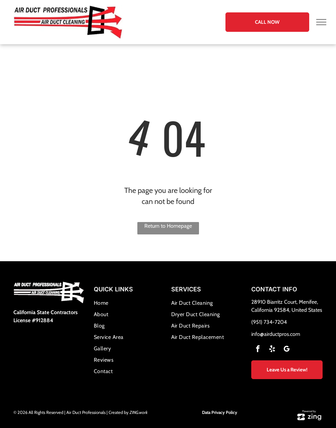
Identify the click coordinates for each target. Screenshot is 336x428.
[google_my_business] (286, 349)
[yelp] (272, 349)
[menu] (321, 22)
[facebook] (257, 349)
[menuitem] (129, 303)
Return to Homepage (168, 226)
